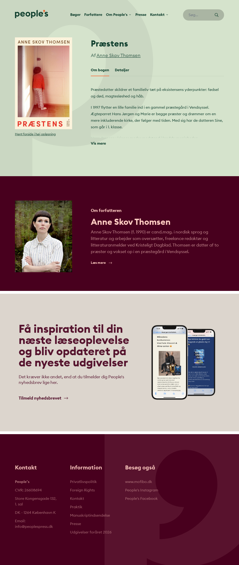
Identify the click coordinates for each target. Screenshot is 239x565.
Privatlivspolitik (83, 482)
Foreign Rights (82, 490)
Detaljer (122, 70)
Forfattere (93, 15)
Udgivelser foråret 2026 (91, 532)
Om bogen (100, 70)
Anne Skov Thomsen (118, 55)
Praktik (76, 507)
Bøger (75, 15)
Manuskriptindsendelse (90, 515)
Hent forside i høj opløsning (35, 134)
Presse (140, 15)
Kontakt (77, 499)
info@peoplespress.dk (34, 527)
